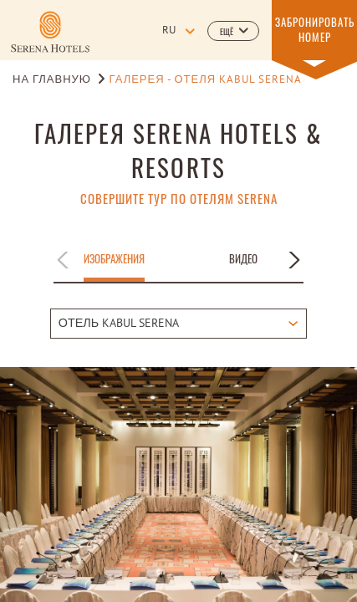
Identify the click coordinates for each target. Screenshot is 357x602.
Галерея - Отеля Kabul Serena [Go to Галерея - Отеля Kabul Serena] (206, 80)
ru (169, 31)
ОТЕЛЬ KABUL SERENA (119, 324)
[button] (233, 31)
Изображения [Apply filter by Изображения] (114, 259)
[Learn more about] (50, 32)
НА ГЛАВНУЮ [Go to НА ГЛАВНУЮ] (52, 80)
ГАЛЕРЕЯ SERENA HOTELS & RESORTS (178, 150)
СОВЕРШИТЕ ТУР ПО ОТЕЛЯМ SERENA (179, 198)
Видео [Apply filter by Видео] (243, 259)
